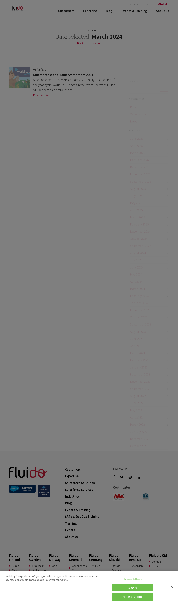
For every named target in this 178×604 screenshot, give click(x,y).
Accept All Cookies (132, 596)
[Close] (172, 587)
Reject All (132, 587)
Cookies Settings (133, 579)
